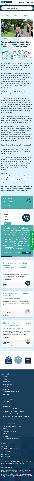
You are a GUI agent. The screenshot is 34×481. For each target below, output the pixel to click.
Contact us (6, 389)
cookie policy (26, 245)
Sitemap (21, 463)
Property (5, 428)
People (5, 379)
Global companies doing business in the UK (16, 416)
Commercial (6, 404)
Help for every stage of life (11, 438)
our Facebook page (12, 186)
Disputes (5, 433)
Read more (8, 279)
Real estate (6, 406)
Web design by (6, 467)
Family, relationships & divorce (12, 426)
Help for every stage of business (12, 419)
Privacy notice (15, 461)
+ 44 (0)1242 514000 (10, 448)
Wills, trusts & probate (9, 431)
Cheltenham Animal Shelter (23, 53)
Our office (6, 394)
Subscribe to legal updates (11, 391)
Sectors (5, 376)
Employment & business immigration (14, 411)
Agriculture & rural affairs (10, 409)
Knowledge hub (7, 384)
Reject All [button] (17, 253)
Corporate (6, 401)
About (6, 219)
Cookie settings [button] (8, 253)
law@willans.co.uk (9, 446)
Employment (6, 436)
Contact (7, 223)
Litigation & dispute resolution (12, 414)
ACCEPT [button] (26, 253)
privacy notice (9, 247)
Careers (5, 386)
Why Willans (6, 381)
